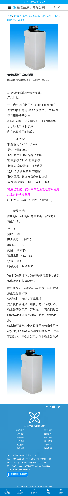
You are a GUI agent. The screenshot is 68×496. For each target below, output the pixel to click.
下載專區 (48, 444)
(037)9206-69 (17, 466)
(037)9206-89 (31, 466)
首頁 (10, 16)
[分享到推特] (58, 407)
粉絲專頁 (34, 491)
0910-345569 (44, 466)
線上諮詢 (48, 441)
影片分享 (20, 441)
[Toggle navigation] (9, 7)
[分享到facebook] (53, 407)
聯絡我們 (48, 448)
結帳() (61, 491)
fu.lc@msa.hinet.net (21, 470)
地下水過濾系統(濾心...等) (34, 16)
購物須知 (48, 437)
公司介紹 (20, 434)
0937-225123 (45, 459)
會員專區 (48, 434)
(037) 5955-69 (18, 459)
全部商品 (17, 16)
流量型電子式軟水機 (15, 20)
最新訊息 (20, 437)
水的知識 (20, 448)
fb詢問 (47, 491)
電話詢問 (6, 491)
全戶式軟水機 (52, 16)
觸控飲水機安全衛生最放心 (34, 2)
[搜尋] (55, 7)
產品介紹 (20, 444)
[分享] (59, 7)
